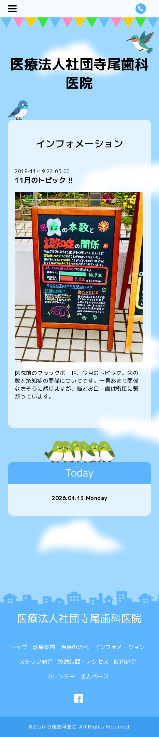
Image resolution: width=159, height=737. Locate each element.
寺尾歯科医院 (61, 726)
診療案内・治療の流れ (61, 647)
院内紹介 (125, 661)
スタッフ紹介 (36, 661)
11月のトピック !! (44, 180)
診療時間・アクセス (83, 661)
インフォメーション (119, 647)
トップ (19, 647)
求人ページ (95, 676)
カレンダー (61, 676)
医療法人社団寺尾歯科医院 (79, 73)
